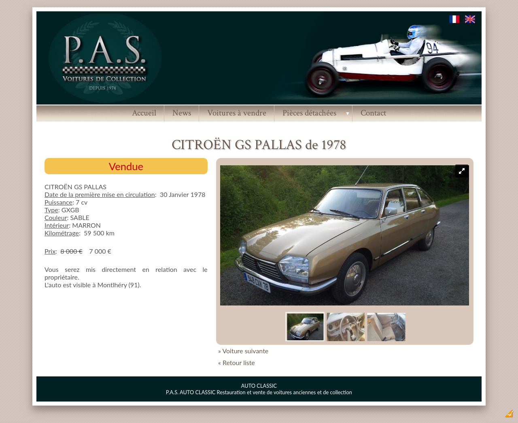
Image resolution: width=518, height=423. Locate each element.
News (181, 112)
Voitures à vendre (236, 112)
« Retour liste (236, 362)
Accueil (144, 112)
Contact (373, 112)
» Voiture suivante (243, 351)
